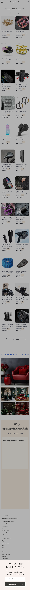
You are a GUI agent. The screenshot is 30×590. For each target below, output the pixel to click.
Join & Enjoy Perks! (15, 584)
